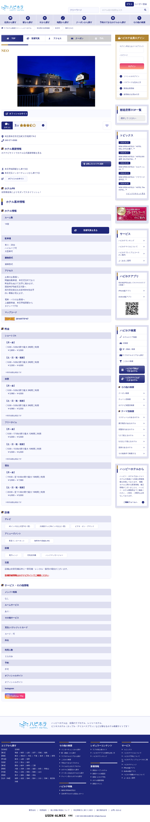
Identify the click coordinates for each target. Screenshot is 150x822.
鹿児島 (52, 778)
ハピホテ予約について (131, 756)
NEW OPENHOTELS (67, 790)
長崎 (28, 778)
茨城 (47, 756)
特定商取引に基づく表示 (83, 810)
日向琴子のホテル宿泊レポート (71, 794)
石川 (16, 762)
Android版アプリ (132, 297)
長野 (28, 759)
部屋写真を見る (86, 230)
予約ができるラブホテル (69, 763)
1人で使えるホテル (132, 435)
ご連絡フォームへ (130, 502)
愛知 (16, 765)
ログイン (132, 66)
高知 (34, 775)
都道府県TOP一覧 (130, 109)
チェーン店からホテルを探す (70, 776)
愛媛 (28, 775)
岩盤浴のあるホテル (132, 429)
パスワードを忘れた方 (132, 82)
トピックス (126, 135)
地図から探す (63, 20)
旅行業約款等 (102, 810)
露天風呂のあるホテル (132, 423)
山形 (28, 753)
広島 (22, 772)
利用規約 (43, 810)
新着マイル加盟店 (98, 774)
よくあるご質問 (132, 261)
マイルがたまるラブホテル (70, 766)
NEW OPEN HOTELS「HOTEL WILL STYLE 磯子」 (130, 145)
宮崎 (45, 778)
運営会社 (32, 810)
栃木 (41, 756)
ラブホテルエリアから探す (132, 355)
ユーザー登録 (141, 4)
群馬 (53, 756)
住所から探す (10, 20)
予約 (99, 38)
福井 (28, 762)
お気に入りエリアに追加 (93, 164)
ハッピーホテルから (132, 469)
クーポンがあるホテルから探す (71, 773)
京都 (28, 769)
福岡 (16, 778)
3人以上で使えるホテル (132, 441)
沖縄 (16, 782)
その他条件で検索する (132, 453)
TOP (11, 38)
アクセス (55, 38)
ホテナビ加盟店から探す (69, 770)
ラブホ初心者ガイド (99, 749)
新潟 (16, 759)
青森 (16, 753)
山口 (40, 772)
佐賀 (22, 778)
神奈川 (23, 756)
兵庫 (22, 769)
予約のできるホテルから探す (113, 20)
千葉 (35, 756)
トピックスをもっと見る (135, 194)
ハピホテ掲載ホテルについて (133, 775)
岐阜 (22, 765)
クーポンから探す (84, 20)
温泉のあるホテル (132, 447)
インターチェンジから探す (70, 749)
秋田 (22, 753)
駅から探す (28, 20)
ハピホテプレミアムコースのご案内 (132, 253)
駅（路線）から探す (67, 753)
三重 (34, 765)
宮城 (40, 753)
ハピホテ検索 (128, 330)
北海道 (17, 749)
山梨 (22, 759)
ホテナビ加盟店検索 (132, 405)
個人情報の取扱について (60, 810)
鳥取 (28, 772)
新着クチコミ (96, 784)
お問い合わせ (116, 810)
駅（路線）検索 (127, 349)
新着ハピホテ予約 (98, 777)
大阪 (16, 769)
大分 (40, 778)
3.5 (17, 125)
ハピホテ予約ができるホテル (129, 369)
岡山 (16, 772)
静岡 (28, 765)
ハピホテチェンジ (129, 764)
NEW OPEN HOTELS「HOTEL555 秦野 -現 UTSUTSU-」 (131, 155)
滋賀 (34, 769)
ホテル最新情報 (97, 780)
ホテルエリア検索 (128, 337)
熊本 (34, 778)
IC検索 (124, 343)
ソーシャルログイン (131, 76)
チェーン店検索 (132, 399)
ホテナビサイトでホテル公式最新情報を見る (21, 153)
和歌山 (46, 769)
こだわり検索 (126, 361)
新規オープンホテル (99, 770)
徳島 (22, 775)
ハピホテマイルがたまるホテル (130, 379)
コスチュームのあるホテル (132, 417)
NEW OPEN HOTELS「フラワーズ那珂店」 (132, 176)
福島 (45, 753)
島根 (34, 772)
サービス (125, 233)
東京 (16, 756)
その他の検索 (139, 20)
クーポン (77, 38)
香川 (16, 775)
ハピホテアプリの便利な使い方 (103, 753)
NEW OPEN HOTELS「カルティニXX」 (132, 166)
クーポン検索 (132, 393)
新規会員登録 (129, 88)
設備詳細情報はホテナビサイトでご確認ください (27, 575)
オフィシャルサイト (16, 179)
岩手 (34, 753)
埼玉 (29, 756)
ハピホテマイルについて (132, 247)
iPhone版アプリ (132, 291)
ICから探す (45, 20)
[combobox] (121, 10)
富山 (22, 762)
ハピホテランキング (132, 241)
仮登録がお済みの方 (131, 94)
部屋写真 (33, 38)
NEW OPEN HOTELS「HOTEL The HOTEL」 (132, 186)
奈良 (40, 769)
